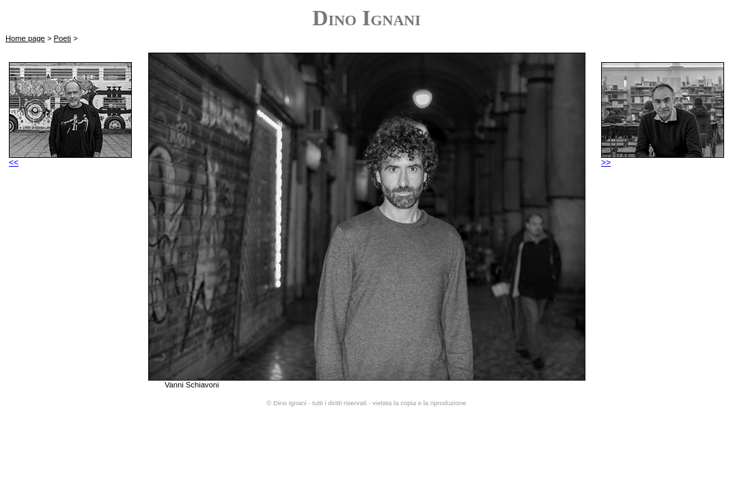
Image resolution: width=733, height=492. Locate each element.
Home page (25, 38)
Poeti (63, 38)
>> (662, 158)
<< (70, 158)
